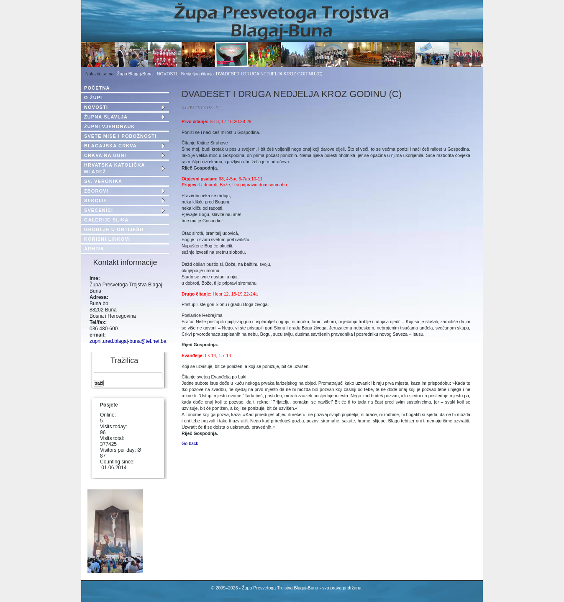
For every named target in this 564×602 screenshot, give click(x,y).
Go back (190, 443)
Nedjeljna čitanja (197, 73)
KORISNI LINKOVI (107, 239)
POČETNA (97, 87)
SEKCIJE (95, 200)
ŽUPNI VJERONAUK (109, 126)
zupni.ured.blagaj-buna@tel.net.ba (128, 341)
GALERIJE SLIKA (106, 219)
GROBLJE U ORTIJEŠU (114, 229)
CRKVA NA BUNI (105, 155)
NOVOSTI (167, 73)
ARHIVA (94, 248)
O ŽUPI (93, 97)
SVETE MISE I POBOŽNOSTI (120, 136)
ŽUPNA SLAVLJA (106, 116)
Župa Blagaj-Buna (135, 73)
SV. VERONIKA (103, 181)
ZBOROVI (96, 190)
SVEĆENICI (98, 210)
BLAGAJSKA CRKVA (110, 145)
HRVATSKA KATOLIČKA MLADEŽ (114, 168)
